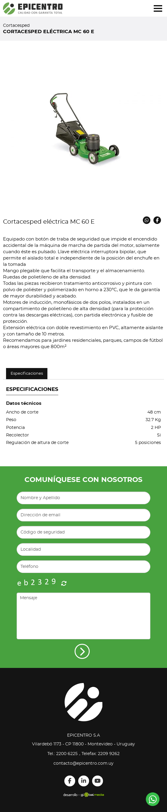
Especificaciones (27, 374)
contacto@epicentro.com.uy (83, 763)
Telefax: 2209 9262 (101, 754)
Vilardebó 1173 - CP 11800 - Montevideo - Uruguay (83, 744)
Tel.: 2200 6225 (62, 754)
